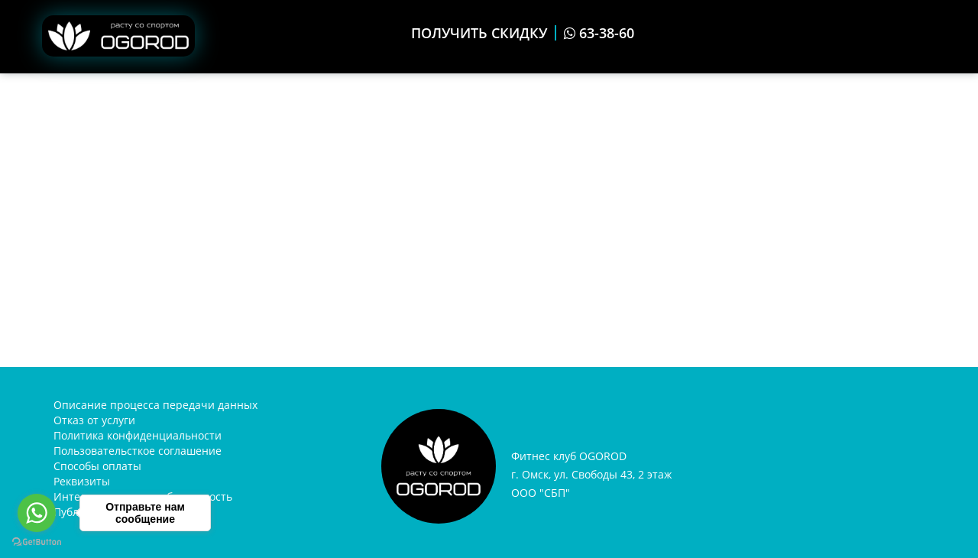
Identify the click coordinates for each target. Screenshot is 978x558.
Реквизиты (81, 481)
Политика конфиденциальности (137, 435)
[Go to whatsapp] (37, 513)
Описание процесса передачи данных (155, 404)
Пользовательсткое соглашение (137, 450)
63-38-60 (599, 33)
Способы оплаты (97, 466)
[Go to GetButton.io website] (36, 542)
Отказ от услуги (94, 420)
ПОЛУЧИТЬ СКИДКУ (479, 33)
